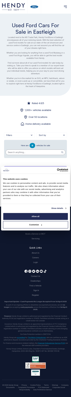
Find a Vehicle (35, 286)
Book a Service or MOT (35, 234)
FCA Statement (43, 387)
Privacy (24, 385)
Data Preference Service (42, 390)
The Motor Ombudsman (37, 337)
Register (35, 295)
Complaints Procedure (26, 387)
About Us (35, 253)
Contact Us (35, 276)
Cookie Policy (35, 385)
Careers (35, 257)
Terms (46, 385)
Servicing (36, 238)
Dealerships (36, 281)
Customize (35, 225)
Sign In (36, 290)
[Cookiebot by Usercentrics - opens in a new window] (57, 170)
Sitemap (55, 385)
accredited (21, 337)
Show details (57, 208)
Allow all (35, 216)
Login (35, 262)
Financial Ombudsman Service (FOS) (51, 343)
